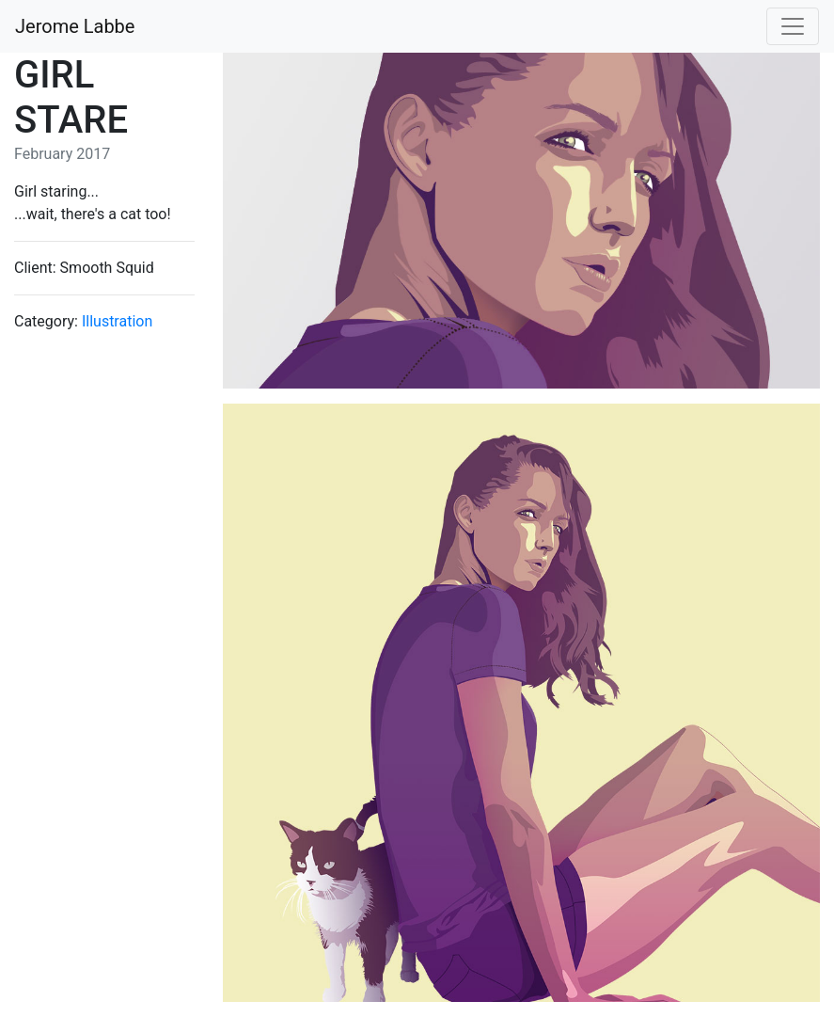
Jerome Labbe (74, 26)
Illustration (117, 321)
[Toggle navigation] (792, 26)
